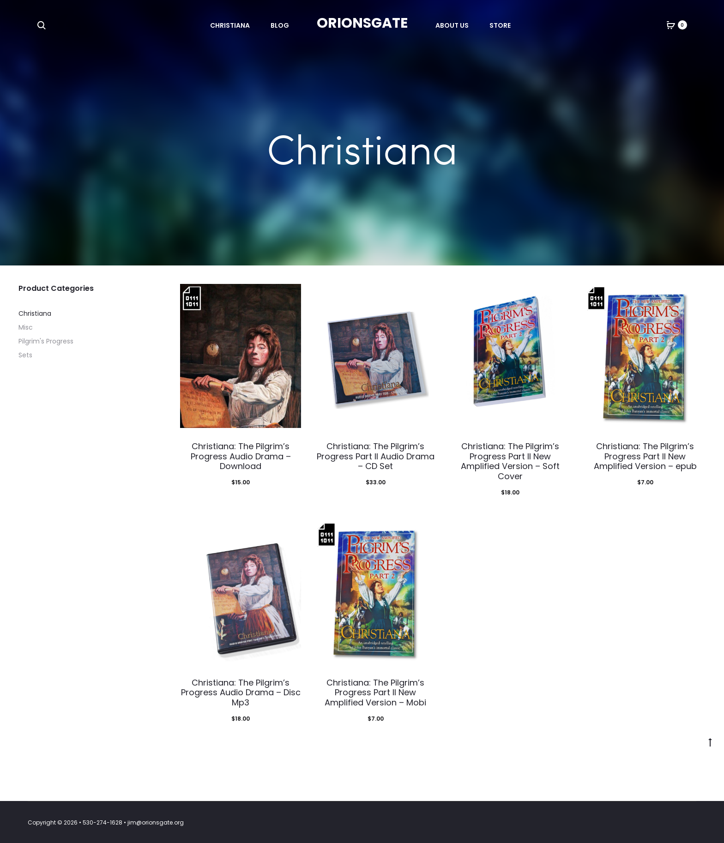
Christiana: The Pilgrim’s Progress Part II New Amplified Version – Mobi (375, 692)
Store (500, 25)
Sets (25, 355)
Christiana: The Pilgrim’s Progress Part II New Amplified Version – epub (645, 456)
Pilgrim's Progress (45, 341)
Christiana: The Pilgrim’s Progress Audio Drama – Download (241, 456)
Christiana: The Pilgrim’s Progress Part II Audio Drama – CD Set (375, 456)
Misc (25, 327)
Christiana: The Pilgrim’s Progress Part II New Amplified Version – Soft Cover (510, 461)
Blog (280, 25)
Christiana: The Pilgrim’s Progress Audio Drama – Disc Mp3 (241, 692)
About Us (452, 25)
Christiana (230, 25)
